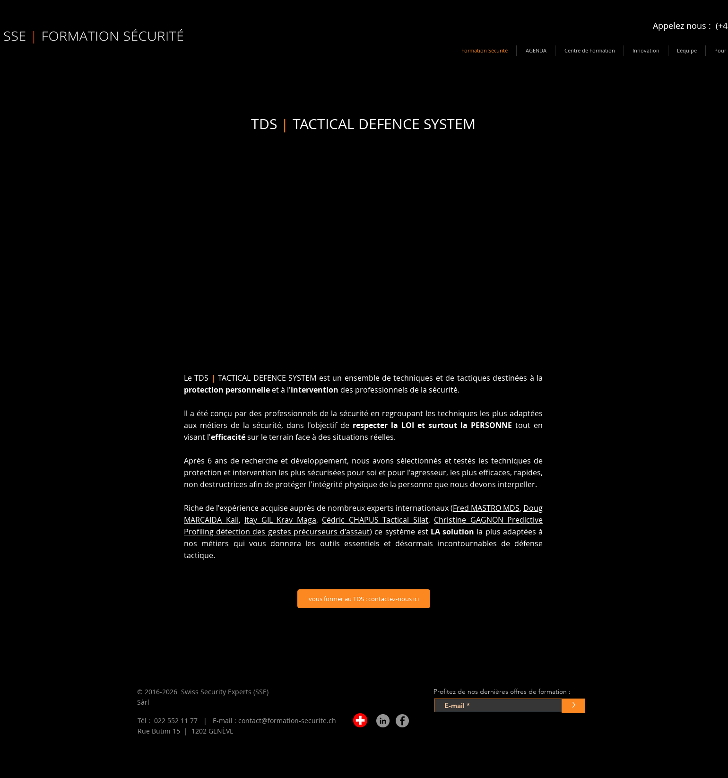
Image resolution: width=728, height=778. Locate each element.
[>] (573, 706)
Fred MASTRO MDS (486, 508)
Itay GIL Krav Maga (280, 520)
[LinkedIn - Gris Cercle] (383, 720)
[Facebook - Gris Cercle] (402, 720)
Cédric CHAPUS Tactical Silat (375, 520)
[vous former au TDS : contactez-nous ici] (363, 598)
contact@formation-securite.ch (287, 720)
